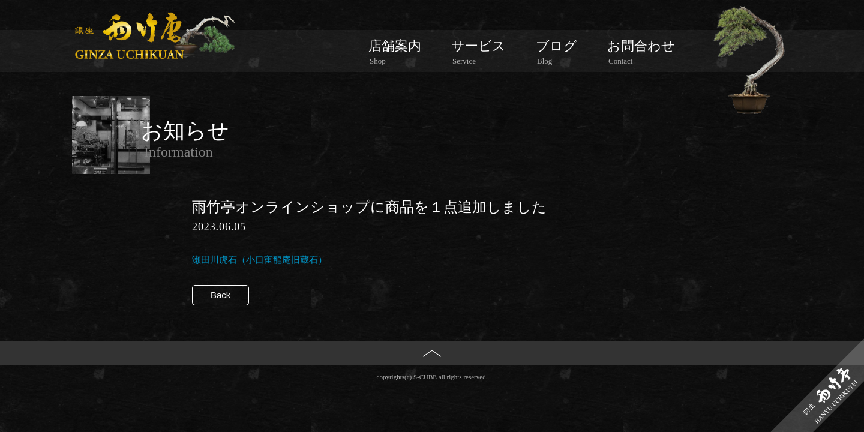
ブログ (556, 52)
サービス (478, 52)
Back (220, 295)
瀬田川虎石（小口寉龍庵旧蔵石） (259, 259)
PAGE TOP (432, 373)
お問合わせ (641, 52)
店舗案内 (394, 52)
